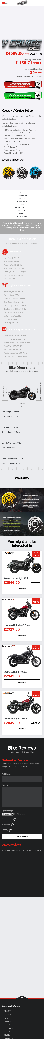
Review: (5, 785)
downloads (22, 217)
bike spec (22, 193)
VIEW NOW (22, 589)
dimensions (22, 196)
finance (22, 214)
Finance (7, 1025)
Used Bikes (8, 1028)
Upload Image (7, 810)
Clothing (7, 1035)
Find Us (7, 1032)
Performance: (7, 819)
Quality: (5, 829)
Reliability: (6, 824)
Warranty (22, 202)
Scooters (7, 1014)
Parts (6, 1018)
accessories (22, 205)
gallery (22, 199)
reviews (22, 211)
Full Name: (6, 774)
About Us (7, 1011)
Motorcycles (9, 1021)
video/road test (22, 208)
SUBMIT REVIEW (22, 836)
